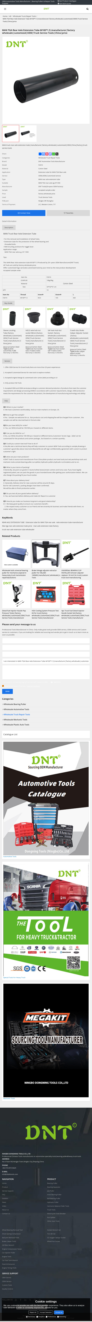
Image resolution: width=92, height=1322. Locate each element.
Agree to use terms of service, (21, 686)
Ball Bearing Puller (53, 1199)
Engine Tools (6, 1257)
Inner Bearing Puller (54, 1195)
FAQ (3, 1195)
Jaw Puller (50, 1191)
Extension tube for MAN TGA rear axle (40, 522)
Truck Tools (51, 1210)
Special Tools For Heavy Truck (14, 978)
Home (5, 16)
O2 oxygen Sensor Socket (56, 1238)
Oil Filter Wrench (8, 1246)
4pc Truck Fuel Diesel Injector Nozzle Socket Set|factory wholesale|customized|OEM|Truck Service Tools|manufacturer (75, 614)
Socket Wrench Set (54, 1230)
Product (5, 1187)
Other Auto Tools (53, 1222)
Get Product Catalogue (67, 1)
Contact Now (25, 213)
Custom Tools (7, 1286)
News (4, 1203)
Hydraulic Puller (53, 1203)
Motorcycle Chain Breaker (56, 1214)
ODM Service (7, 1282)
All (10, 16)
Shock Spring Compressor (11, 1234)
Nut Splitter (51, 1218)
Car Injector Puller (8, 1253)
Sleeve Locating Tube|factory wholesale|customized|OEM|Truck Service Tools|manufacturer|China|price (12, 337)
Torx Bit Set (51, 1234)
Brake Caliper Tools (9, 1242)
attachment (55, 682)
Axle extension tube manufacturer (69, 522)
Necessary (30, 1317)
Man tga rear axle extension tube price (17, 526)
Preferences (51, 1317)
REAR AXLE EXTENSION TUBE (13, 522)
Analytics (40, 1317)
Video (4, 1206)
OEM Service (6, 1278)
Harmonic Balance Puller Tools (58, 1206)
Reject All (33, 1312)
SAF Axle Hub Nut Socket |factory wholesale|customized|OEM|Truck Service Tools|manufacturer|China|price (57, 337)
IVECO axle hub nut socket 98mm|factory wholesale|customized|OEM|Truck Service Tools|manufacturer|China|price (34, 337)
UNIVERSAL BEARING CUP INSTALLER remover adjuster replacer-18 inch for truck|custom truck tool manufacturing (74, 574)
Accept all (58, 1312)
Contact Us (6, 1214)
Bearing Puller (52, 1183)
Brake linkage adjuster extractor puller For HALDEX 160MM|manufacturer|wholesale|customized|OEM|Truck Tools (46, 574)
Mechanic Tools (9, 1099)
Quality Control (7, 1290)
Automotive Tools (10, 857)
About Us (5, 1210)
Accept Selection (46, 1312)
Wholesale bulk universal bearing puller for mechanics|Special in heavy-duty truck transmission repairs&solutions (15, 574)
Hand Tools (51, 1227)
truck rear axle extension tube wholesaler (18, 529)
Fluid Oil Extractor (8, 1265)
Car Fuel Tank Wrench (10, 1261)
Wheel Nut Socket (53, 1242)
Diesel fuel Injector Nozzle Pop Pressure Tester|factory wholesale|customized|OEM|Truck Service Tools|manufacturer (16, 614)
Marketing (61, 1317)
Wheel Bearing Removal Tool (12, 1230)
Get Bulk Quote (65, 4)
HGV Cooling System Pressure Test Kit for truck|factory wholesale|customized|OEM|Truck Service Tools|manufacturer (45, 614)
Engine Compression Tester (12, 1249)
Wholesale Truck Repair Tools (24, 16)
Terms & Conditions (33, 686)
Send (7, 691)
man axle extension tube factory (46, 526)
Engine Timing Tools (9, 1268)
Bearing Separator (53, 1187)
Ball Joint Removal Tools (10, 1238)
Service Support (8, 1191)
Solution (5, 1199)
